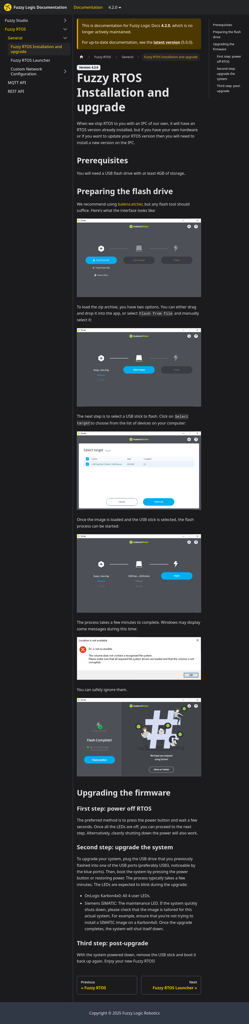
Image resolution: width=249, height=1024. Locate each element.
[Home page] (81, 57)
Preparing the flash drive (227, 34)
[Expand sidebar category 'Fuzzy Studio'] (65, 20)
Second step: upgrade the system (226, 73)
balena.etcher (130, 204)
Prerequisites (222, 25)
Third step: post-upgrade (229, 88)
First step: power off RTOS (229, 59)
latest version (166, 42)
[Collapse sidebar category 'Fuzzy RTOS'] (65, 29)
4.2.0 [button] (112, 7)
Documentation (88, 7)
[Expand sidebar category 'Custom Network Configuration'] (65, 71)
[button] (38, 38)
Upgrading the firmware (223, 46)
